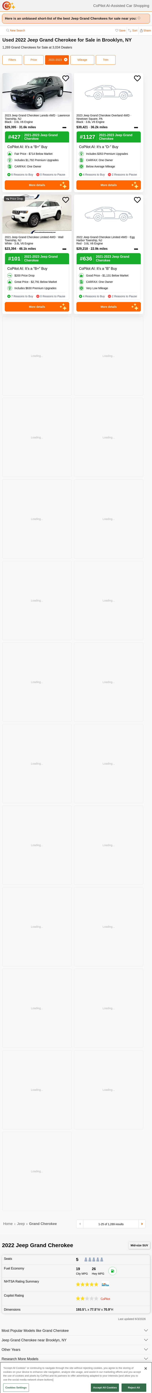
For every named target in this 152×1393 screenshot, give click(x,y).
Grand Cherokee (43, 1224)
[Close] (145, 1374)
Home (8, 1224)
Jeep (21, 1224)
